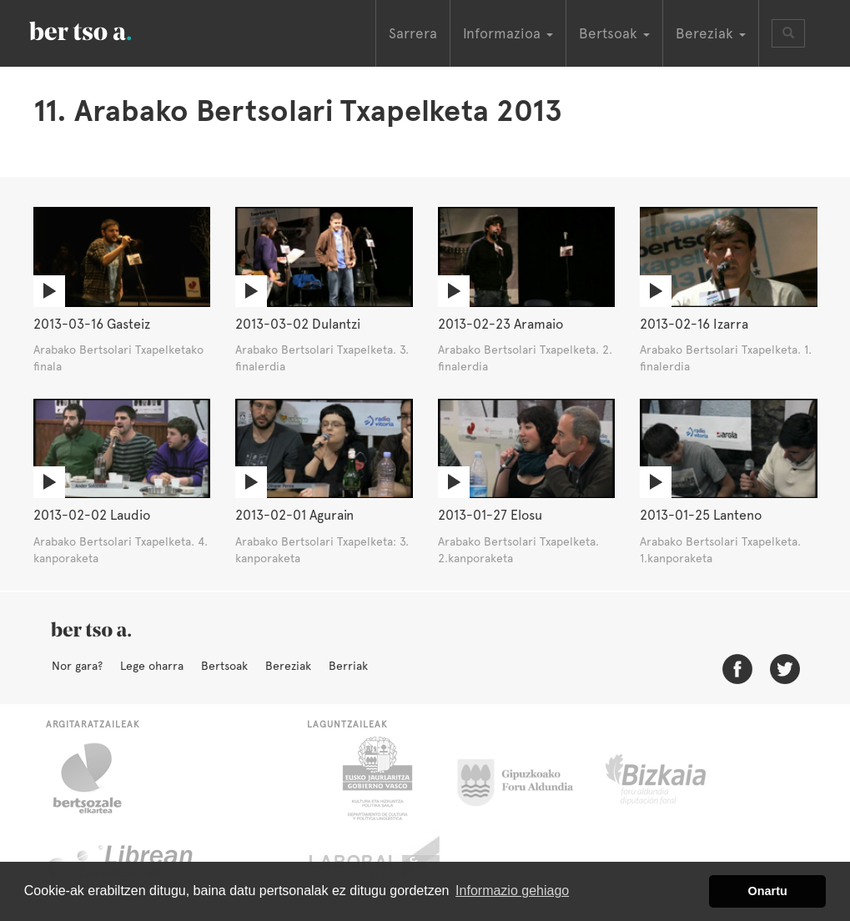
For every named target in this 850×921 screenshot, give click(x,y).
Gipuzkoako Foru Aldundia (525, 778)
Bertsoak (224, 665)
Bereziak (288, 665)
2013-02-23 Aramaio (500, 324)
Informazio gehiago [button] (512, 890)
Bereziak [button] (711, 33)
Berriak (348, 665)
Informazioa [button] (508, 33)
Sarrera (413, 33)
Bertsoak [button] (614, 33)
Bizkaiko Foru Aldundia (674, 778)
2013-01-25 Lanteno (701, 515)
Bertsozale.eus (98, 778)
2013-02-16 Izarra (694, 324)
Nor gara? (77, 665)
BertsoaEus (104, 29)
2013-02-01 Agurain (294, 515)
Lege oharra (152, 665)
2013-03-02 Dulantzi (297, 324)
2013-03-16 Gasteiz (91, 324)
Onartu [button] (767, 891)
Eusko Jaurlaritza (376, 778)
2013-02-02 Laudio (91, 515)
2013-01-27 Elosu (490, 515)
